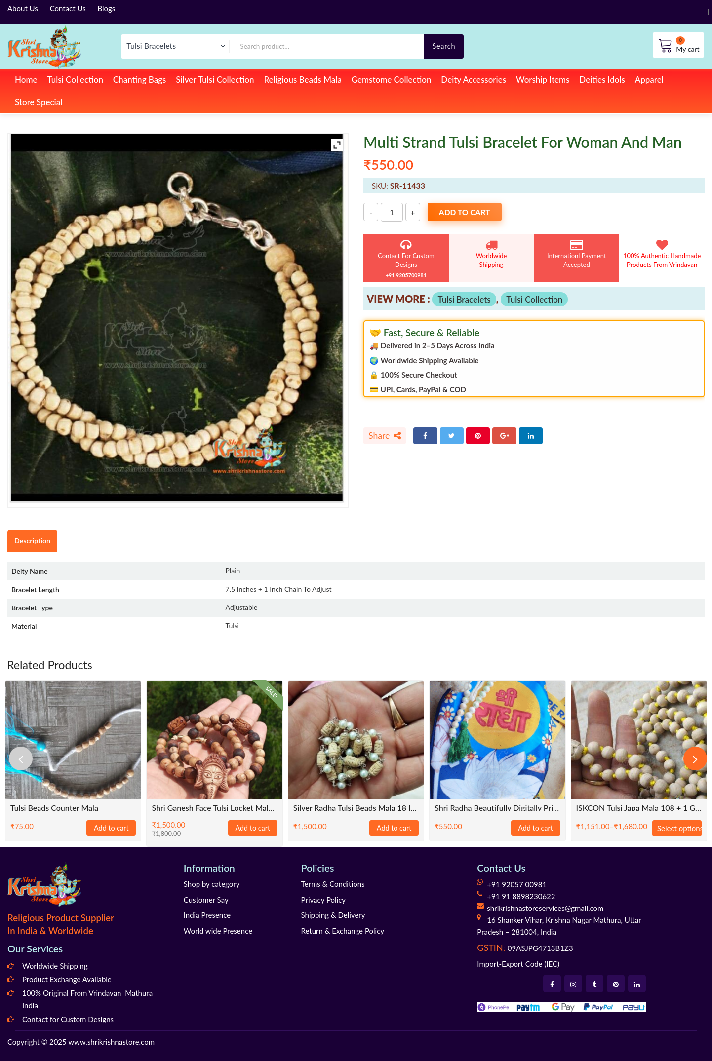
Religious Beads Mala (303, 80)
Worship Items (543, 80)
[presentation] (22, 758)
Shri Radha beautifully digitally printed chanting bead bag (497, 808)
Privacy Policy (323, 899)
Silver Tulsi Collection (215, 80)
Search (443, 46)
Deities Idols (602, 80)
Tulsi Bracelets (463, 299)
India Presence (207, 914)
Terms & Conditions (333, 883)
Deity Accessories (473, 80)
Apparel (649, 80)
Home (26, 80)
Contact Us (68, 8)
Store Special (38, 102)
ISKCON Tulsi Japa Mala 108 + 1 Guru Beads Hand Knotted (639, 808)
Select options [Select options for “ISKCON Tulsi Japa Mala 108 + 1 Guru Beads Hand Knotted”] (679, 828)
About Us (22, 8)
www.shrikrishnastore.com (111, 1041)
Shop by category (212, 883)
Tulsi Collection (75, 80)
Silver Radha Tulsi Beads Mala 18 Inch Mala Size (356, 808)
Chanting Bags (139, 80)
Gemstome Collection (392, 80)
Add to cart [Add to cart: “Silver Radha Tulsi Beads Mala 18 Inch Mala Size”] (394, 828)
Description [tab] (33, 540)
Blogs (107, 8)
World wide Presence (218, 930)
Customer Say (206, 899)
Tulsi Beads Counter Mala (54, 808)
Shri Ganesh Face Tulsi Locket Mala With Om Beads (214, 808)
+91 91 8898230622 (521, 896)
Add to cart (466, 212)
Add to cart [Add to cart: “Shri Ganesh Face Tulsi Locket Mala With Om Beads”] (253, 828)
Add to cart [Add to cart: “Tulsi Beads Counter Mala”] (111, 828)
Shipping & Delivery (333, 914)
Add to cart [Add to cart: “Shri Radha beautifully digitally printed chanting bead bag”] (535, 828)
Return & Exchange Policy (342, 930)
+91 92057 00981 (517, 884)
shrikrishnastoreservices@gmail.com (545, 908)
